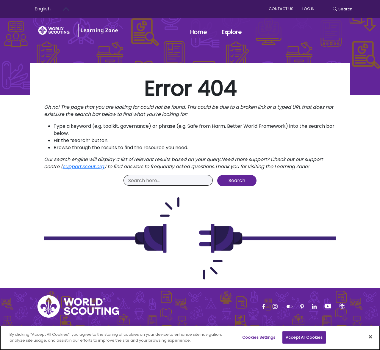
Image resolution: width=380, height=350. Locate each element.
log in (308, 9)
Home (198, 32)
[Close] (370, 339)
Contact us (281, 9)
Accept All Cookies (304, 340)
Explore (232, 32)
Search (342, 9)
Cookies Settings (258, 340)
